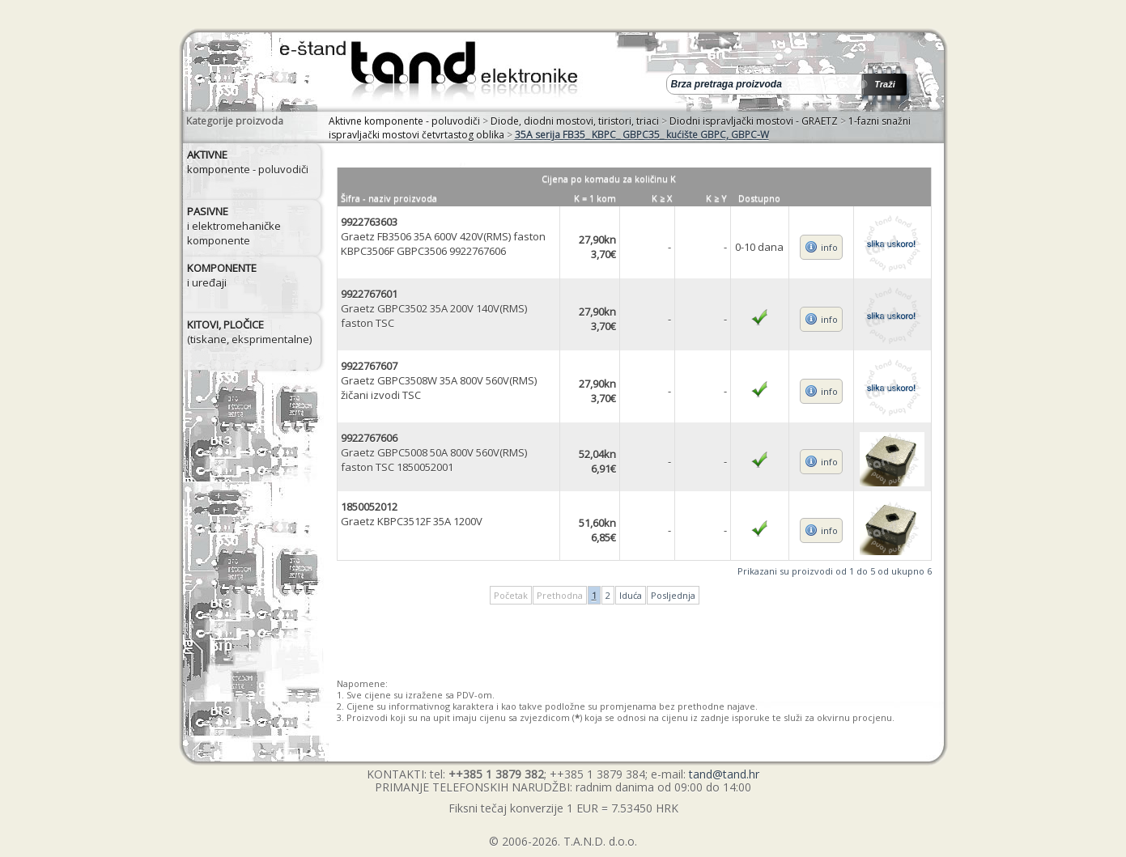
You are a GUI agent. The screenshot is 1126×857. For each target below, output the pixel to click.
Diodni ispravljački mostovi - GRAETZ (753, 121)
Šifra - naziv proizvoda (389, 198)
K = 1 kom (595, 198)
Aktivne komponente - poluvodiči (404, 121)
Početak (511, 595)
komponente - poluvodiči (247, 161)
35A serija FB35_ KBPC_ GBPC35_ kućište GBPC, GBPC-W (642, 135)
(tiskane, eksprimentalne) (249, 331)
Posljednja (673, 595)
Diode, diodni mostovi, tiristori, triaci (575, 121)
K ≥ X (662, 198)
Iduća (630, 595)
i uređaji (222, 275)
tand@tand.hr (724, 774)
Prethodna (560, 595)
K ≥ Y (716, 198)
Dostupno (759, 198)
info (829, 247)
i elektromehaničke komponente (234, 226)
